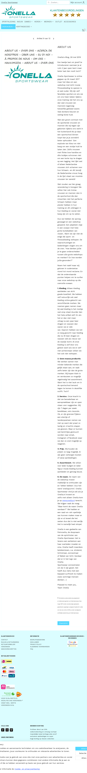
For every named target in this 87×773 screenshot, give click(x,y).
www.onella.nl (68, 500)
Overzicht (63, 623)
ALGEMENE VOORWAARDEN (39, 646)
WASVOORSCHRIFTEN (8, 649)
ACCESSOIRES (70, 22)
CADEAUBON (8, 27)
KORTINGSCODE (24, 27)
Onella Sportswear (9, 2)
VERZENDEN (5, 646)
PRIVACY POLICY (35, 644)
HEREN (38, 22)
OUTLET (58, 22)
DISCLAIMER (34, 642)
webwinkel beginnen (50, 769)
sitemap (37, 769)
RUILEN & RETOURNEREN (10, 642)
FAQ (31, 649)
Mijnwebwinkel (68, 769)
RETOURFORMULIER (8, 644)
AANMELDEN (37, 744)
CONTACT (4, 640)
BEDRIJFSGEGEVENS (37, 640)
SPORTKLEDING (8, 22)
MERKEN (49, 22)
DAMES (28, 22)
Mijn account (78, 2)
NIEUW (20, 22)
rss (42, 769)
